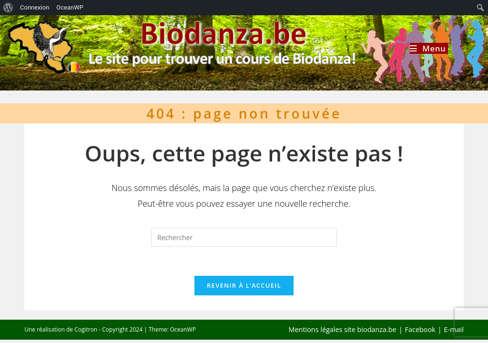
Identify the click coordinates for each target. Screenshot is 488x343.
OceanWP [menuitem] (69, 7)
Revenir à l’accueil (244, 285)
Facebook (420, 329)
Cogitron (85, 329)
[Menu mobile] (429, 48)
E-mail (454, 329)
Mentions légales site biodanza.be (342, 329)
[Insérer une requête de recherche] (244, 237)
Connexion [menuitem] (34, 7)
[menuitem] (8, 7)
